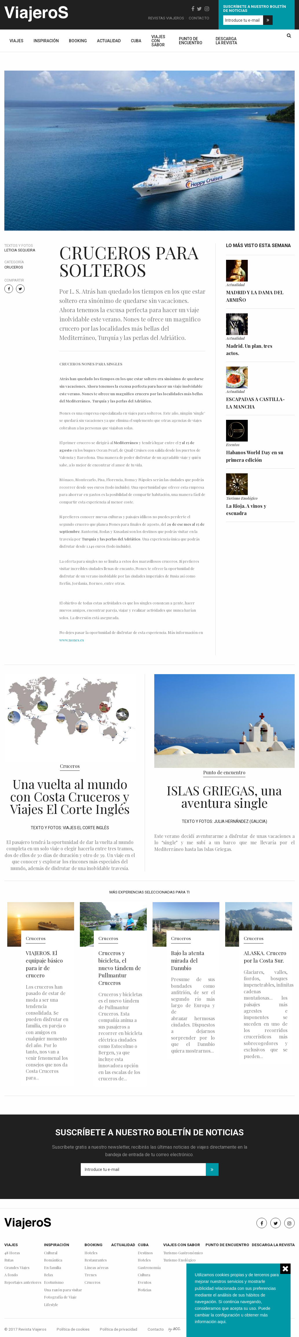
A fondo (11, 1275)
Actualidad (109, 41)
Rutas (9, 1260)
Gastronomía (149, 1268)
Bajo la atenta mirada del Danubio (187, 960)
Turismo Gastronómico (183, 1253)
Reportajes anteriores (22, 1282)
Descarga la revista (226, 41)
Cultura (144, 1275)
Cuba (136, 41)
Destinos (145, 1253)
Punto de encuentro (190, 41)
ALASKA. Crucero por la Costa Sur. (265, 956)
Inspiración (46, 41)
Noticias (144, 1290)
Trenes (91, 1275)
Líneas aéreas (97, 1268)
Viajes (16, 41)
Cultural (50, 1253)
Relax (48, 1275)
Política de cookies (73, 1329)
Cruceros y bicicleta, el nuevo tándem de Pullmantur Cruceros (119, 967)
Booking (78, 41)
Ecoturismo (54, 1282)
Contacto (199, 18)
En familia (52, 1268)
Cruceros (13, 267)
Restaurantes (96, 1260)
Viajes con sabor (158, 41)
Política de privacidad (118, 1329)
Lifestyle (51, 1305)
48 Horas (12, 1253)
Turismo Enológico (242, 498)
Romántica (53, 1260)
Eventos (232, 444)
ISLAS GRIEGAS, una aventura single (224, 796)
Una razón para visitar (63, 1290)
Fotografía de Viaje (60, 1297)
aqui (221, 1321)
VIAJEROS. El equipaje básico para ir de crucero (44, 964)
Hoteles (91, 1253)
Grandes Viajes (17, 1268)
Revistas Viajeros (166, 18)
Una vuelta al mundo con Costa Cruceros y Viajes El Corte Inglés (70, 796)
